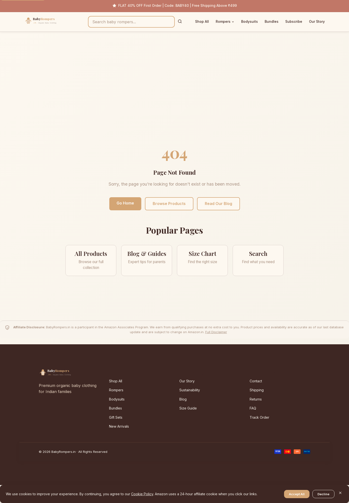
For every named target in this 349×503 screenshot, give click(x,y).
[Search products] (131, 22)
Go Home (125, 203)
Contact (256, 381)
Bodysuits (249, 21)
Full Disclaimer (216, 332)
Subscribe (293, 21)
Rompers (225, 21)
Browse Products (169, 203)
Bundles (271, 21)
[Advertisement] (174, 92)
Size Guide (188, 408)
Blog (183, 399)
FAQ (253, 408)
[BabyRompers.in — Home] (51, 22)
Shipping (257, 390)
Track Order (259, 417)
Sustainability (189, 390)
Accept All (297, 494)
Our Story (317, 21)
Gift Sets (115, 417)
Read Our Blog (218, 203)
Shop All (202, 21)
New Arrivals (119, 426)
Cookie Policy (142, 494)
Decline (323, 494)
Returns (256, 399)
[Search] (180, 21)
